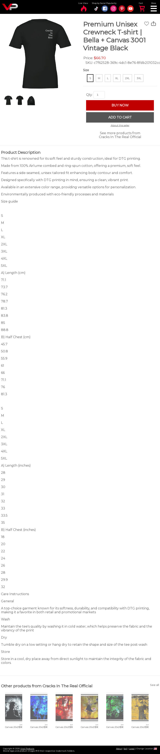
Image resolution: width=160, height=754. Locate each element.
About (119, 748)
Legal (132, 748)
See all (154, 684)
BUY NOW (120, 105)
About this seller (120, 125)
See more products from (120, 135)
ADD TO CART (120, 117)
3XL (139, 78)
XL (116, 78)
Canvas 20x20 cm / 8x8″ (17, 727)
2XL (127, 78)
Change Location (146, 748)
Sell (125, 748)
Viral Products (27, 748)
